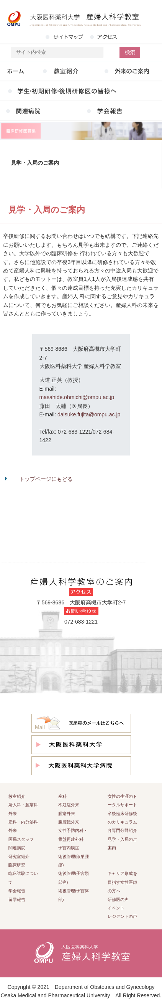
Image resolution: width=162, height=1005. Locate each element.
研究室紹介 (18, 856)
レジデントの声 (122, 916)
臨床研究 (16, 865)
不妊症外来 (68, 804)
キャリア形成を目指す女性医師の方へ (122, 882)
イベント (116, 908)
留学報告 (16, 899)
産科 (62, 796)
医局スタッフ (21, 839)
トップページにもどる (46, 479)
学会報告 (16, 890)
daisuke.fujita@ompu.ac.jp (88, 414)
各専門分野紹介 (122, 830)
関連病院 (16, 847)
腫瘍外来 (66, 813)
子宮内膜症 (68, 847)
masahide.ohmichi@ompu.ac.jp (77, 397)
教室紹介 (16, 796)
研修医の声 (118, 899)
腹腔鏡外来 (68, 822)
